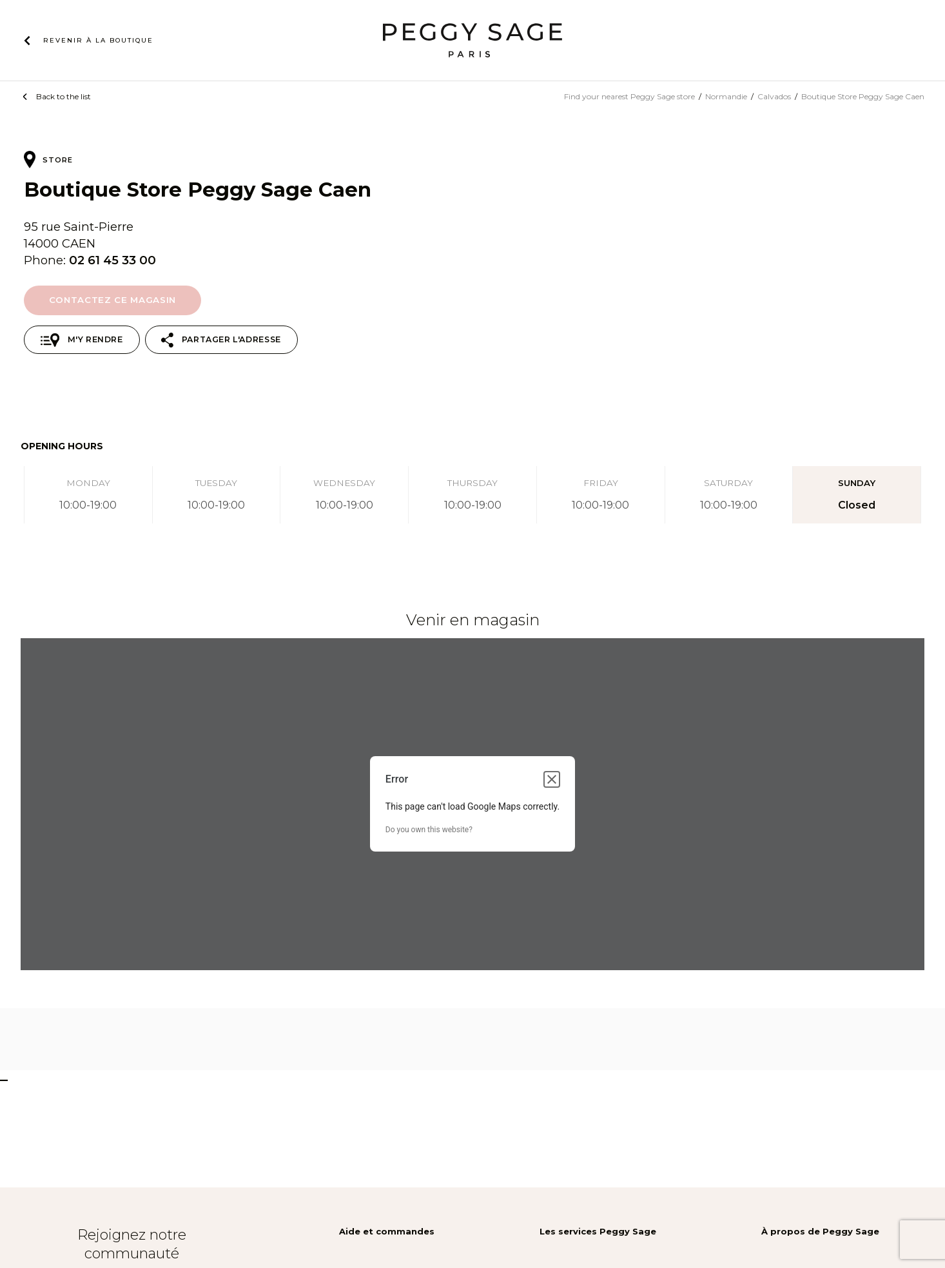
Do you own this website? (428, 829)
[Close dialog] (552, 779)
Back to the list (63, 96)
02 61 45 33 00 (112, 260)
